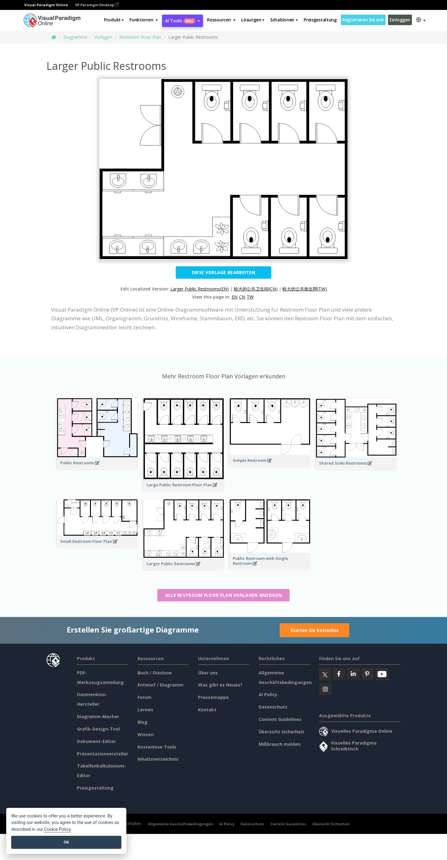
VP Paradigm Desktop (97, 4)
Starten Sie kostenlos (314, 630)
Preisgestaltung (320, 20)
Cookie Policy (57, 829)
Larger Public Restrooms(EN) (199, 289)
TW (250, 297)
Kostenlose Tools (157, 747)
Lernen (145, 710)
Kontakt (207, 710)
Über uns (208, 673)
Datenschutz (273, 707)
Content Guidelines (280, 719)
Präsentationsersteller (102, 754)
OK (66, 842)
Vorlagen (103, 37)
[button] (144, 20)
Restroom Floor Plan (140, 37)
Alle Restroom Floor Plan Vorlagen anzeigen (223, 595)
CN (242, 297)
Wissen (146, 734)
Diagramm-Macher (98, 716)
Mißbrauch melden (279, 744)
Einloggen (400, 20)
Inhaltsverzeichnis (158, 759)
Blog (142, 722)
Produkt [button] (114, 20)
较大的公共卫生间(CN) (256, 289)
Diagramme (75, 37)
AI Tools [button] (182, 21)
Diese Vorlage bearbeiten (223, 272)
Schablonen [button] (284, 20)
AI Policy (268, 694)
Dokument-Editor (96, 741)
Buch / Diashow (155, 673)
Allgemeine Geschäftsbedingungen (180, 824)
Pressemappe (213, 697)
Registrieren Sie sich (363, 20)
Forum (144, 697)
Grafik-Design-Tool (98, 729)
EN (234, 297)
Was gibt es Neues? (220, 685)
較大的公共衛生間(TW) (304, 289)
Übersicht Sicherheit (281, 732)
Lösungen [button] (252, 20)
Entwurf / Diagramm (160, 685)
